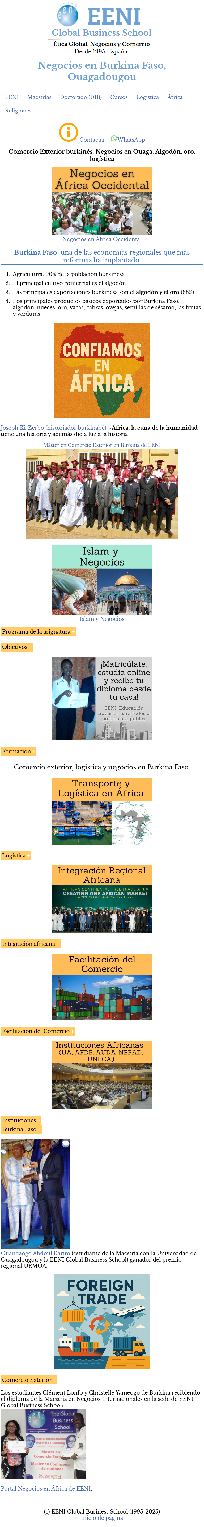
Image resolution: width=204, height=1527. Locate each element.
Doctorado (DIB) (81, 97)
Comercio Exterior (27, 1380)
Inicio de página (102, 1518)
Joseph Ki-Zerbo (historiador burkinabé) (53, 428)
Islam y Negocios (102, 619)
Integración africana (28, 944)
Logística (147, 97)
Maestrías (39, 97)
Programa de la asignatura (36, 632)
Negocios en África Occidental (102, 239)
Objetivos (14, 647)
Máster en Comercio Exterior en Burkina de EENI (102, 445)
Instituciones (19, 1120)
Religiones (18, 111)
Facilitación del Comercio (36, 1031)
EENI (12, 97)
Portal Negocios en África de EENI (46, 1488)
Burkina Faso (19, 1129)
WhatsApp (127, 140)
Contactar (92, 140)
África (175, 97)
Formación (16, 751)
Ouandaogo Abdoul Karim (35, 1253)
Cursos (119, 97)
